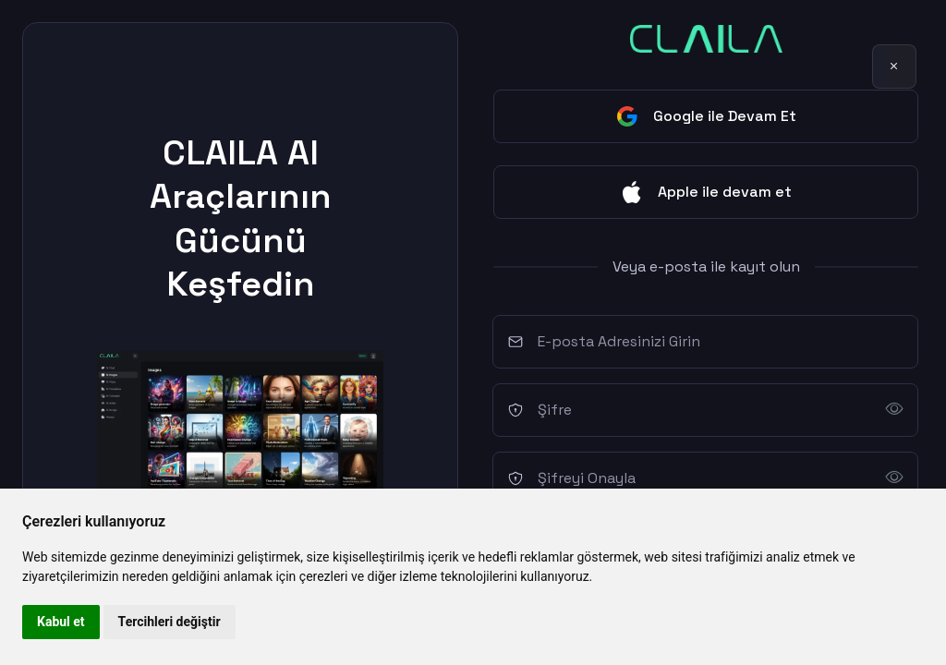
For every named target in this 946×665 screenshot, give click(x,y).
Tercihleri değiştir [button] (169, 621)
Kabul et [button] (61, 621)
